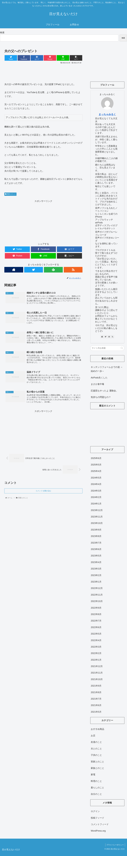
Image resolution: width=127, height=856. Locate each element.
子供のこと (96, 755)
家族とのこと (97, 768)
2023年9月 (96, 529)
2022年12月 (97, 588)
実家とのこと (10, 194)
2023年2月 (96, 575)
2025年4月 (96, 471)
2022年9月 (96, 608)
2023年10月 (97, 523)
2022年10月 (97, 601)
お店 (93, 735)
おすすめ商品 (97, 729)
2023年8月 (96, 536)
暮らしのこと (97, 787)
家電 (93, 774)
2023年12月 (97, 510)
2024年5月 (96, 477)
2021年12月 (97, 666)
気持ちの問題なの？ (101, 397)
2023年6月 (96, 549)
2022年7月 (96, 620)
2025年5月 (96, 464)
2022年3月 (96, 647)
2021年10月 (97, 679)
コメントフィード (100, 824)
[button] (122, 348)
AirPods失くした (99, 377)
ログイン (95, 811)
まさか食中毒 (97, 384)
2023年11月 (97, 516)
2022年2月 (96, 653)
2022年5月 (96, 634)
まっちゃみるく (107, 114)
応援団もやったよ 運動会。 (104, 390)
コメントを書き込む (43, 492)
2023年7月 (96, 543)
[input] (107, 348)
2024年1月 (96, 503)
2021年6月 (96, 705)
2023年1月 (96, 582)
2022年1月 (96, 660)
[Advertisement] (43, 72)
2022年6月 (96, 627)
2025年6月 (96, 458)
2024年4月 (96, 484)
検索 (2, 32)
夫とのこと (96, 748)
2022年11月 (97, 595)
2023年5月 (96, 555)
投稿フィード (97, 818)
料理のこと (96, 781)
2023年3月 (96, 568)
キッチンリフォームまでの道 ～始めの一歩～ (107, 369)
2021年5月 (96, 712)
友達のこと (96, 742)
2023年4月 (96, 562)
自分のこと (96, 794)
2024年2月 (96, 497)
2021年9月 (96, 686)
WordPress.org (98, 831)
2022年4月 (96, 640)
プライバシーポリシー (115, 845)
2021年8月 (96, 692)
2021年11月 (97, 673)
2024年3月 (96, 491)
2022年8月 (96, 614)
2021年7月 (96, 699)
